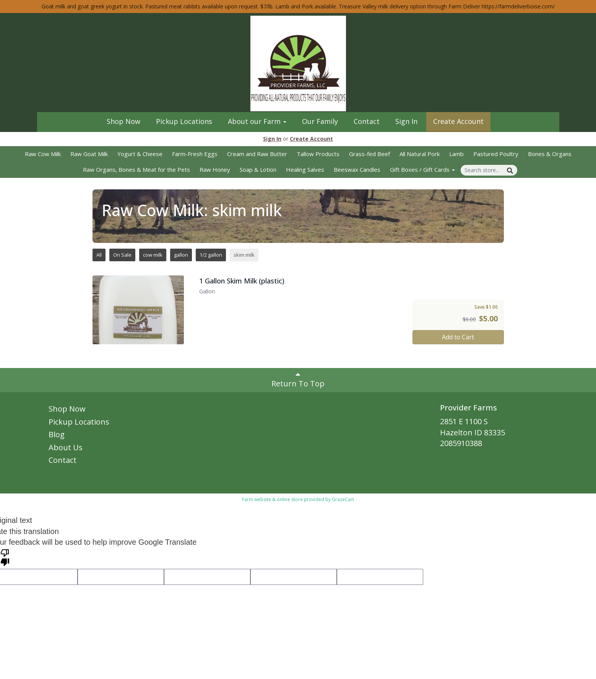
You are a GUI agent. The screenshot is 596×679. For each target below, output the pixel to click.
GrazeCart (343, 499)
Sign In (406, 121)
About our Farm (257, 121)
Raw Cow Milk (43, 154)
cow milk (152, 254)
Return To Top (298, 380)
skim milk (244, 254)
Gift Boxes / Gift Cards (422, 169)
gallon (181, 254)
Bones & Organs (550, 154)
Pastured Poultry (495, 154)
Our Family (320, 121)
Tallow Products (318, 154)
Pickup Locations (184, 121)
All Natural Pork (419, 154)
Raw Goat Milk (89, 154)
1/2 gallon (211, 254)
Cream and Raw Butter (257, 154)
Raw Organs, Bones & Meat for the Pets (136, 169)
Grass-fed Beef (369, 154)
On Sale (122, 254)
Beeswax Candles (357, 169)
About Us (66, 447)
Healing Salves (305, 169)
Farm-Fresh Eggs (195, 154)
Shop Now (123, 121)
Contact (367, 121)
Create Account (458, 121)
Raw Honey (215, 169)
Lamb (456, 154)
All (99, 254)
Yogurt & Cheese (139, 154)
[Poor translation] (5, 557)
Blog (57, 434)
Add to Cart (458, 337)
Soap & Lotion (258, 169)
